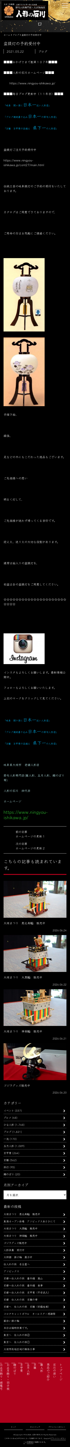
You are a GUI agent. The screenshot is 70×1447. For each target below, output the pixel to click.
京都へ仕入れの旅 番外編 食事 (23, 1285)
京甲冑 (7, 1153)
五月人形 (9, 1146)
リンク (13, 1427)
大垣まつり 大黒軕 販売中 (21, 1228)
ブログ (7, 1132)
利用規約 (30, 1442)
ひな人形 (9, 1124)
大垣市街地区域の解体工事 (19, 1349)
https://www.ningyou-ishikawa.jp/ (32, 83)
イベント (9, 1110)
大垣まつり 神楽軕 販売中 (21, 1235)
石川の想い (54, 1370)
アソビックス (11, 1271)
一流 (6, 1139)
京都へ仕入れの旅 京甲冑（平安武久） (27, 1292)
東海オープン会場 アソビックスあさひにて (29, 1221)
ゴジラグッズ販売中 (15, 1243)
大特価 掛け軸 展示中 (18, 1257)
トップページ (61, 1372)
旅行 (6, 1167)
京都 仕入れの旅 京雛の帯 (21, 1299)
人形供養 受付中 (14, 1250)
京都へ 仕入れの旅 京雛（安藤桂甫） (27, 1306)
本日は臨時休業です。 (16, 1328)
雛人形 (41, 1367)
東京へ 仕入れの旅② (17, 1335)
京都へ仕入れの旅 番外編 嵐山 (23, 1278)
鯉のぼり (9, 1174)
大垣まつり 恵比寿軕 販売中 (22, 1214)
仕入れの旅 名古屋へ (17, 1264)
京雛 (6, 1160)
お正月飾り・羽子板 (8, 1376)
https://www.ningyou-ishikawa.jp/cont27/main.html (24, 162)
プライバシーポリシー (56, 1427)
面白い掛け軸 (11, 1321)
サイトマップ (35, 1427)
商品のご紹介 (48, 1372)
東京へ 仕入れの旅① (17, 1342)
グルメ (7, 1117)
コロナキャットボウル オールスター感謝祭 (29, 1314)
